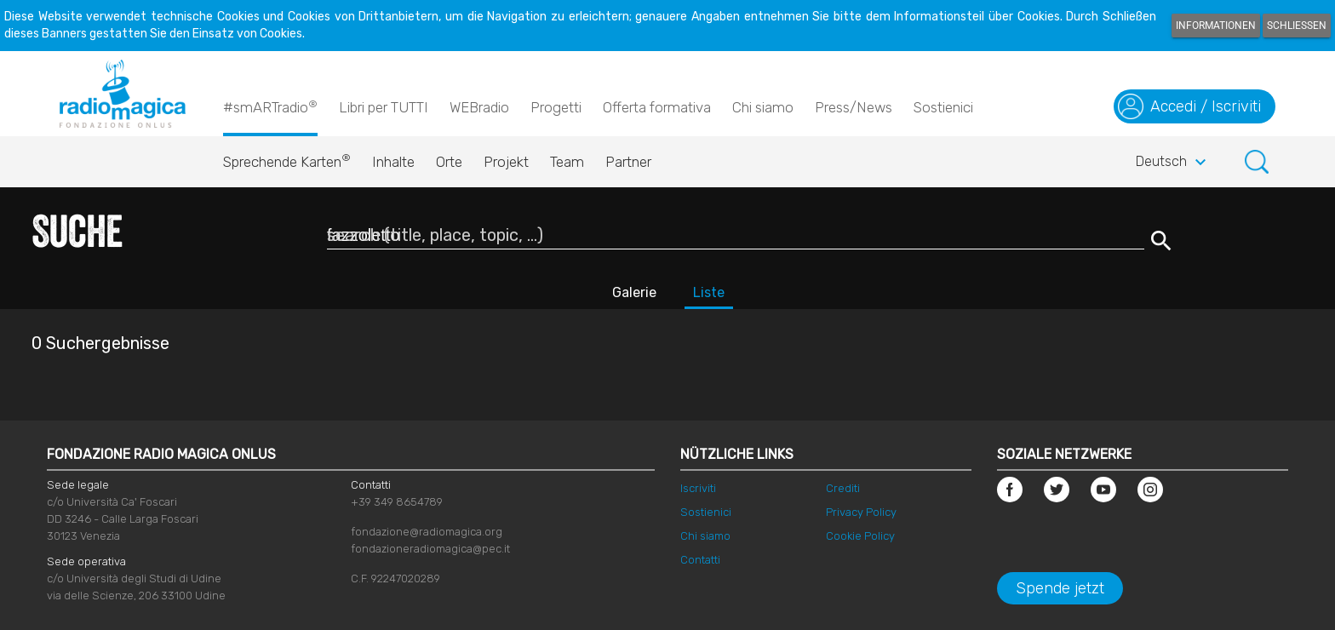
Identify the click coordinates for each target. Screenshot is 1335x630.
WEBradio (479, 107)
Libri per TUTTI (383, 107)
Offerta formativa (657, 107)
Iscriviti (698, 488)
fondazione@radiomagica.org (426, 531)
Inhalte (393, 161)
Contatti (700, 559)
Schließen (1296, 26)
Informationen (1216, 26)
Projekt (506, 161)
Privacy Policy (861, 512)
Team (567, 161)
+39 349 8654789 (397, 501)
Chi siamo (763, 107)
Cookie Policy (860, 536)
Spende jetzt (1060, 588)
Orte (449, 161)
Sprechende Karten (287, 157)
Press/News (853, 107)
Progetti (556, 107)
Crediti (843, 488)
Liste (709, 292)
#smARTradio (270, 106)
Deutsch (1173, 162)
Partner (628, 161)
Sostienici (943, 107)
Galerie (634, 292)
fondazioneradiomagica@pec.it (430, 548)
